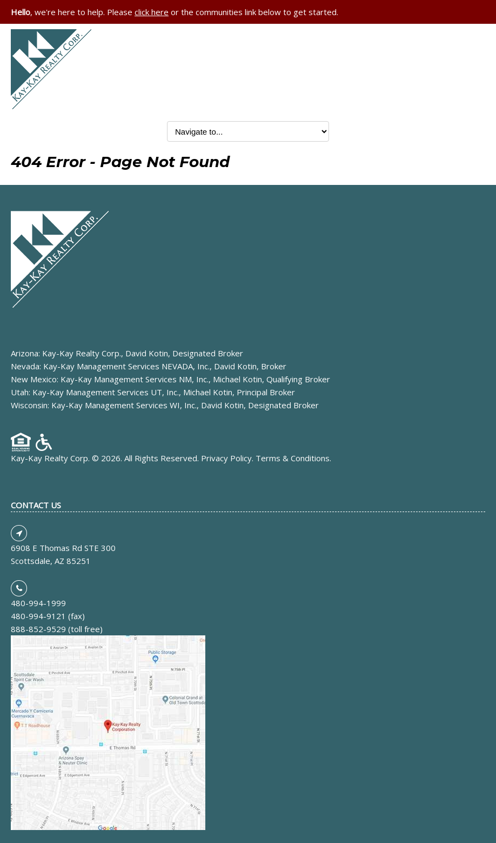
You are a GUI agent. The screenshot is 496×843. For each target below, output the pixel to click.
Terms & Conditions (293, 458)
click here (152, 11)
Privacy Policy (226, 458)
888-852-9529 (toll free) (57, 628)
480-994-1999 (38, 603)
